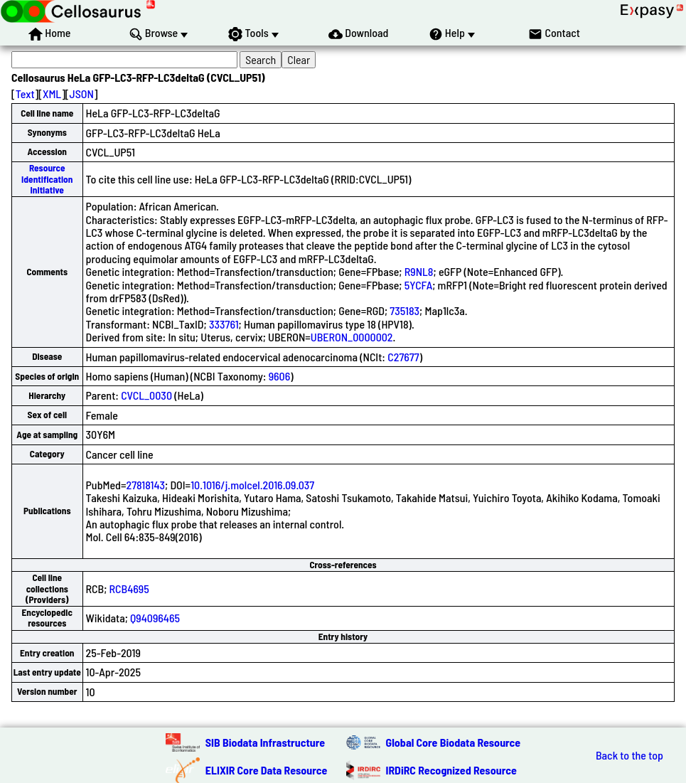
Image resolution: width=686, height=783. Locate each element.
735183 (404, 310)
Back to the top (629, 755)
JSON (82, 93)
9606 (280, 376)
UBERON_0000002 (352, 336)
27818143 (145, 484)
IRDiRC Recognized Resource (451, 770)
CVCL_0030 (146, 395)
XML (52, 93)
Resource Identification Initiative (47, 179)
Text (25, 93)
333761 (224, 324)
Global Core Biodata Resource (453, 742)
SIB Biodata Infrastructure (265, 742)
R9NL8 (419, 271)
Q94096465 (155, 617)
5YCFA (418, 285)
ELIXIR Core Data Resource (266, 770)
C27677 (403, 356)
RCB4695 (129, 588)
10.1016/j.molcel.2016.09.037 (252, 484)
